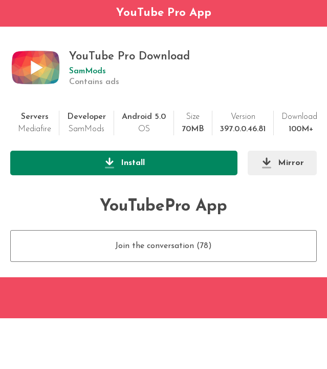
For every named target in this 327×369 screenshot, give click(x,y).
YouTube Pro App (163, 13)
